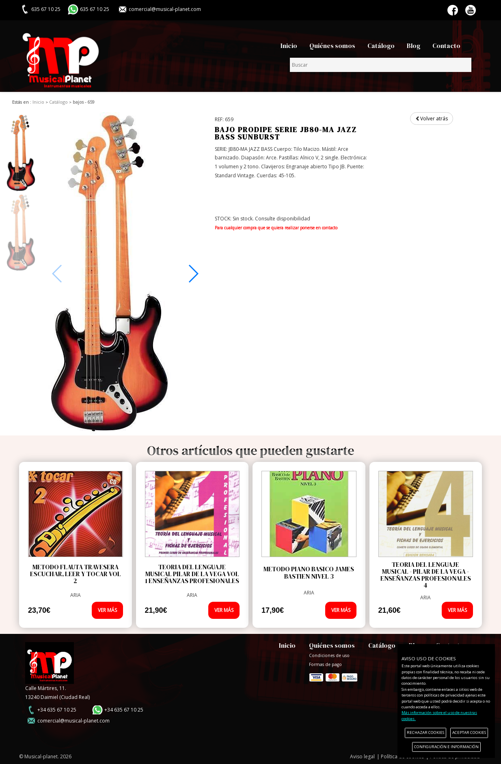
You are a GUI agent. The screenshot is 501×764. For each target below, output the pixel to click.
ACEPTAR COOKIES (469, 732)
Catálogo (381, 45)
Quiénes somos (332, 45)
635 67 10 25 (94, 9)
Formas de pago (333, 676)
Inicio (289, 45)
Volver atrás (431, 118)
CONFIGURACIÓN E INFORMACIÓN (446, 746)
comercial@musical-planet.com (165, 9)
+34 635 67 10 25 (56, 709)
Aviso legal (362, 756)
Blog (413, 45)
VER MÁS (107, 610)
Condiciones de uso (329, 655)
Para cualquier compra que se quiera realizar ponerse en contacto (276, 228)
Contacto (446, 45)
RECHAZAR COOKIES (425, 732)
